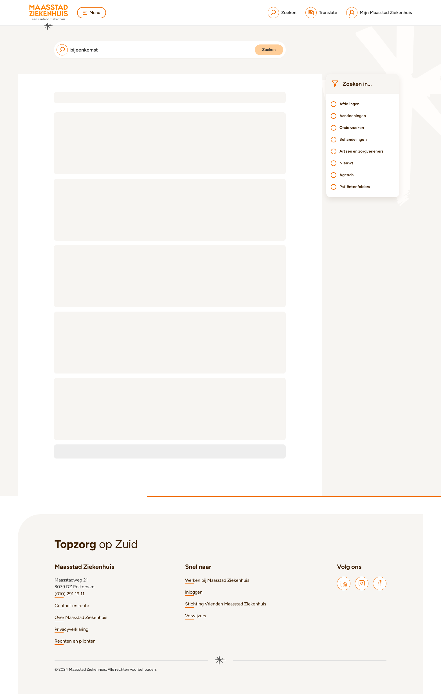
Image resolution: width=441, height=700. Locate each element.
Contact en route (72, 611)
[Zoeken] (282, 12)
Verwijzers (195, 621)
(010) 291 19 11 (69, 599)
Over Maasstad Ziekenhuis (81, 623)
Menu (92, 12)
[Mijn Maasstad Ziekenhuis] (379, 12)
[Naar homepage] (48, 17)
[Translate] (321, 12)
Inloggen (193, 597)
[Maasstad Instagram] (361, 589)
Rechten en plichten (75, 646)
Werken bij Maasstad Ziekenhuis (217, 586)
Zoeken (262, 52)
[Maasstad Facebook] (379, 589)
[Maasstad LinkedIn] (343, 589)
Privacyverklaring (71, 635)
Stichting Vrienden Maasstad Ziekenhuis (225, 609)
